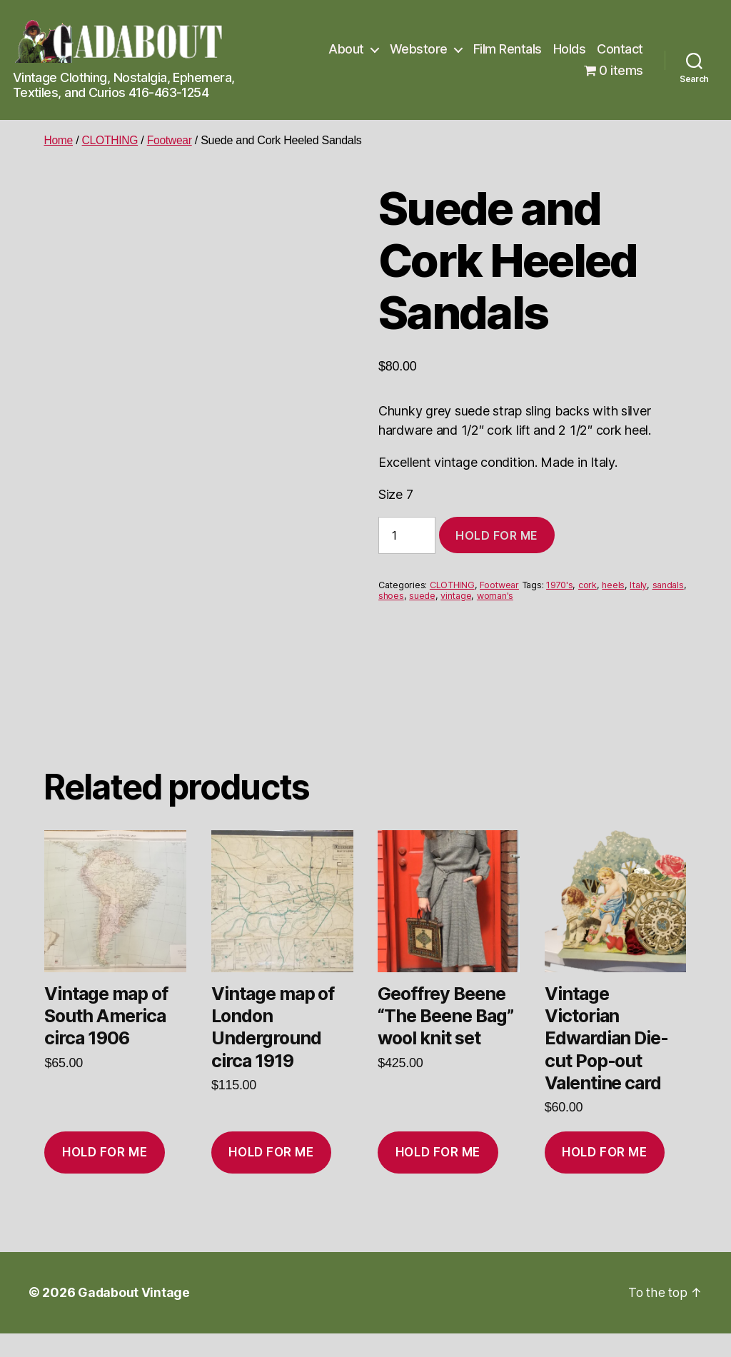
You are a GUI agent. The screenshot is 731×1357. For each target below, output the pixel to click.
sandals (668, 585)
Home (59, 140)
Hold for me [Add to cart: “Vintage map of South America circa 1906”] (104, 1176)
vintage (455, 595)
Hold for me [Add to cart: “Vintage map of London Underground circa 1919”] (270, 1176)
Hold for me (496, 535)
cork (587, 585)
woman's (495, 595)
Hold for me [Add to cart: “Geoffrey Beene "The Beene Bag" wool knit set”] (437, 1176)
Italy (638, 585)
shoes (391, 595)
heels (613, 585)
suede (422, 595)
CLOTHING (112, 140)
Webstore (419, 48)
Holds (569, 48)
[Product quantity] (406, 535)
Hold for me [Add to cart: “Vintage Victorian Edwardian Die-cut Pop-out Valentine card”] (604, 1176)
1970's (559, 585)
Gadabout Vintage (134, 1316)
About (346, 48)
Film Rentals (507, 48)
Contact (620, 48)
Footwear (172, 140)
